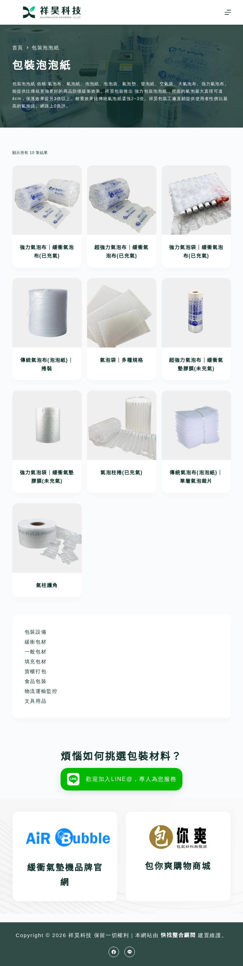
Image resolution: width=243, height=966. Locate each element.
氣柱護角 (47, 585)
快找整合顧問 (178, 935)
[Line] (129, 952)
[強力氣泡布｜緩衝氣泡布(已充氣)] (47, 200)
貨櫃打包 (36, 671)
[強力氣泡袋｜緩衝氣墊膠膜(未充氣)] (47, 425)
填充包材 (36, 661)
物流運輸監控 (41, 691)
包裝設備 (36, 632)
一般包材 (36, 651)
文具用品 (36, 701)
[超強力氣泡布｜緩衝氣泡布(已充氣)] (121, 200)
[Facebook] (113, 952)
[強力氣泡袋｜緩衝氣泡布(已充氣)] (196, 200)
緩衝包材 (36, 642)
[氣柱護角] (47, 538)
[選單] (228, 12)
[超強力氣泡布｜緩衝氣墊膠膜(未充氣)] (196, 312)
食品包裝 (36, 681)
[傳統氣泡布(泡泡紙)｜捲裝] (47, 312)
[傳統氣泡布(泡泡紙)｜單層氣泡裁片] (196, 425)
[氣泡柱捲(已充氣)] (121, 425)
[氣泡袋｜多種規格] (121, 312)
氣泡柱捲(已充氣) (121, 472)
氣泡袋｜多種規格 (121, 360)
